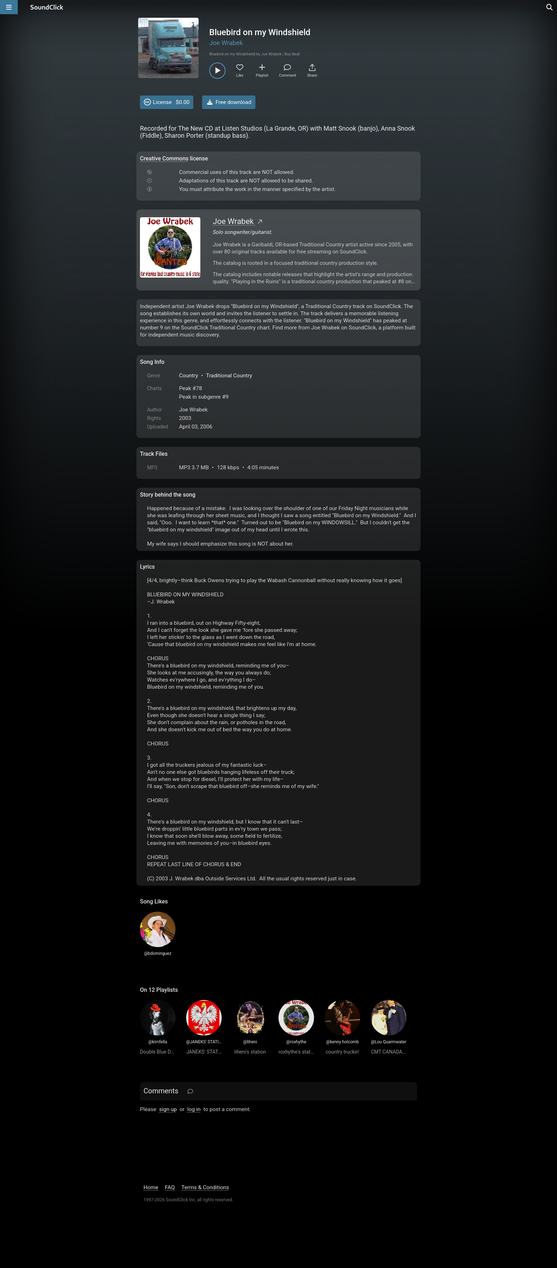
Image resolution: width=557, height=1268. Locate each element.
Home (151, 1187)
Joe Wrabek (226, 43)
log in (193, 1109)
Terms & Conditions (205, 1187)
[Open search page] (550, 7)
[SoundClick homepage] (47, 7)
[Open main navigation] (9, 7)
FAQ (170, 1187)
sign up (168, 1109)
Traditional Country (229, 375)
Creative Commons (164, 158)
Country (188, 375)
